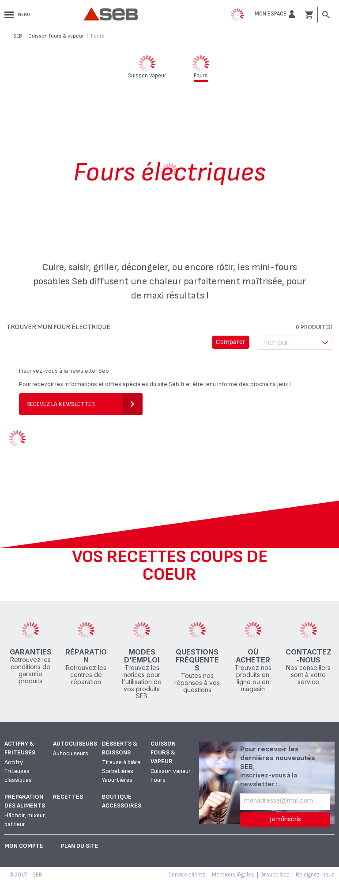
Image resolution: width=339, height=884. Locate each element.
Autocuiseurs (75, 743)
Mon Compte (23, 846)
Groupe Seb (275, 874)
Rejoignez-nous (315, 874)
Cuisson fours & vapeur (163, 752)
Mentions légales (233, 874)
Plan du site (79, 846)
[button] (275, 14)
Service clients (187, 874)
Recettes (68, 796)
